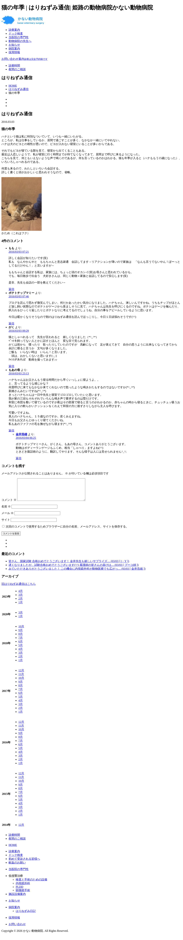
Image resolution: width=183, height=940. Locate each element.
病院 (14, 48)
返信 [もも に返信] (11, 289)
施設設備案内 (17, 898)
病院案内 (14, 911)
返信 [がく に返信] (11, 366)
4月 (20, 595)
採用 (14, 52)
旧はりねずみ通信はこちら (18, 588)
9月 (20, 634)
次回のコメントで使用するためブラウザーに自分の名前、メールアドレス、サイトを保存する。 (67, 530)
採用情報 (14, 921)
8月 (20, 638)
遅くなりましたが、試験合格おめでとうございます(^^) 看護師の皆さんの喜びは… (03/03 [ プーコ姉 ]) (74, 569)
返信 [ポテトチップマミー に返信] (11, 323)
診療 (14, 29)
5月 (20, 649)
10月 (21, 630)
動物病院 (20, 41)
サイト (5, 523)
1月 (20, 606)
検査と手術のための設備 (31, 883)
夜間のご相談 (17, 69)
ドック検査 (16, 33)
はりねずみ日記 (26, 915)
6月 (20, 645)
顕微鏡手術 (23, 894)
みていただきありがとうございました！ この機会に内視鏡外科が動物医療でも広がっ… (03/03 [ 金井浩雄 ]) (77, 572)
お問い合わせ (17, 928)
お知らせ (14, 44)
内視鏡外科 (23, 887)
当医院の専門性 (19, 873)
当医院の (19, 37)
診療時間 (14, 65)
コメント (8, 504)
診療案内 (14, 855)
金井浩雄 (21, 434)
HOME (13, 849)
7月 (20, 641)
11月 (21, 678)
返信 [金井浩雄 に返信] (18, 458)
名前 (6, 510)
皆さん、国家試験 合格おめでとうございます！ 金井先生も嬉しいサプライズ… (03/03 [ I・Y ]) (69, 565)
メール (7, 517)
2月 (20, 602)
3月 (20, 599)
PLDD (19, 891)
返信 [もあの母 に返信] (11, 430)
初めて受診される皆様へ (24, 863)
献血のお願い (17, 866)
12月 (21, 674)
